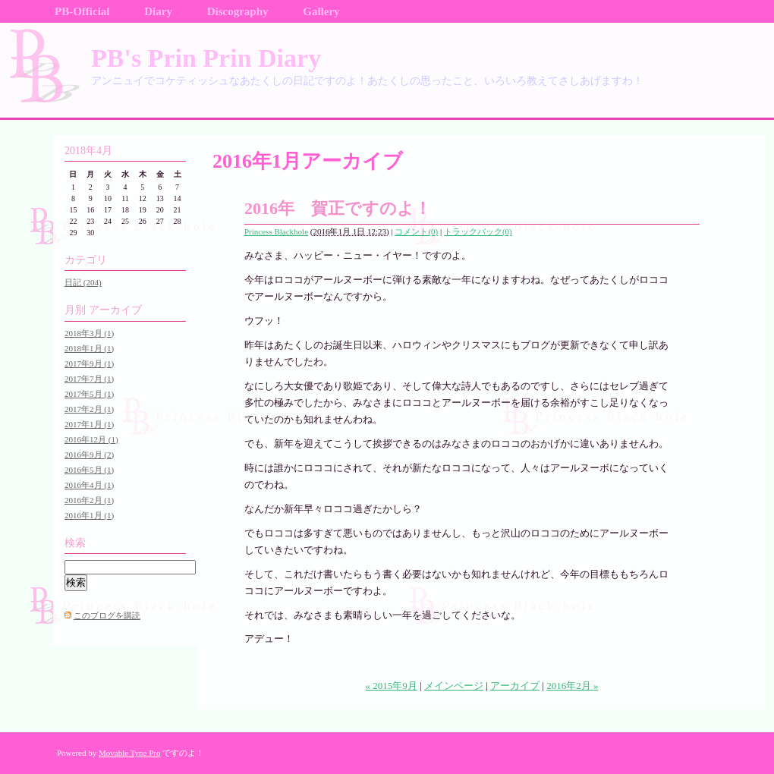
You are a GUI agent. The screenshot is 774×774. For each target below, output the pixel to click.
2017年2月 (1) (89, 409)
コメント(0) (416, 231)
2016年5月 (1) (89, 469)
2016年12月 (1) (91, 439)
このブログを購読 (107, 615)
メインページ (453, 685)
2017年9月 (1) (89, 363)
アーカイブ (515, 685)
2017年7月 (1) (89, 378)
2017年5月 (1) (89, 393)
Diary (158, 11)
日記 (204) (83, 282)
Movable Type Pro (130, 752)
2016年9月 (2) (89, 454)
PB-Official (82, 11)
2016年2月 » (572, 685)
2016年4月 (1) (89, 484)
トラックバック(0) (478, 231)
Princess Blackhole (276, 231)
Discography (238, 11)
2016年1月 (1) (89, 515)
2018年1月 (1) (89, 348)
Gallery (321, 11)
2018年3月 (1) (89, 333)
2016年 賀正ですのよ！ (337, 208)
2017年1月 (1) (89, 424)
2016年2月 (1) (89, 500)
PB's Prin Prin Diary (206, 58)
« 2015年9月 (391, 685)
